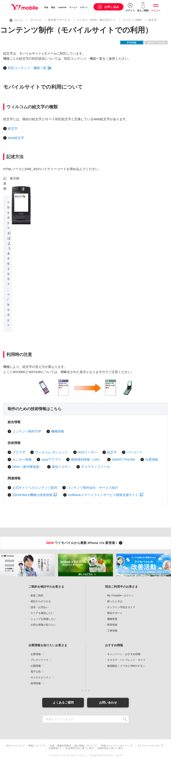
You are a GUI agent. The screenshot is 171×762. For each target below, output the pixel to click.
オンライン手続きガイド (121, 607)
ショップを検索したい (43, 618)
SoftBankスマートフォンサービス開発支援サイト (105, 495)
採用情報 (36, 683)
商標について (35, 746)
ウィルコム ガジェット (51, 452)
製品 (53, 7)
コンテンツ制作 (132, 20)
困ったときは (115, 601)
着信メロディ (61, 466)
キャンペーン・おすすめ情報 (123, 654)
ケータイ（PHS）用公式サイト (96, 20)
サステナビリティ (41, 677)
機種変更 (112, 618)
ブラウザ (18, 452)
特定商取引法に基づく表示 (80, 748)
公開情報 (36, 665)
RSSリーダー (87, 452)
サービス (73, 7)
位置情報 (151, 459)
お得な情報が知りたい (43, 624)
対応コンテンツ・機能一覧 (29, 68)
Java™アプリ (51, 459)
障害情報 (112, 624)
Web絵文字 (16, 138)
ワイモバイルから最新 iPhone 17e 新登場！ (85, 543)
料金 (46, 7)
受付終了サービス (59, 20)
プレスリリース (39, 659)
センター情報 (22, 459)
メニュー (155, 10)
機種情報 (57, 431)
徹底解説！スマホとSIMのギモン (126, 665)
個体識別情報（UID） (86, 459)
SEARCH (125, 719)
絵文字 (153, 20)
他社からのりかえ (41, 601)
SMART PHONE (123, 459)
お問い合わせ (108, 702)
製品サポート (115, 613)
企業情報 (36, 654)
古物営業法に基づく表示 (110, 748)
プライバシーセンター (148, 746)
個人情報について (83, 746)
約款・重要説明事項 (60, 746)
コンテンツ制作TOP (26, 431)
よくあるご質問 (63, 702)
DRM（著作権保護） (27, 466)
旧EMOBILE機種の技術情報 (34, 495)
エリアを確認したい (42, 613)
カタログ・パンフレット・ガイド (126, 659)
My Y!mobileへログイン (120, 595)
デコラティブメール (95, 466)
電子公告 (36, 671)
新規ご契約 (37, 595)
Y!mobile (24, 7)
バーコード (135, 452)
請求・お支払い (39, 607)
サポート (84, 7)
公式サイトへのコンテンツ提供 (34, 487)
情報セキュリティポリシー (115, 746)
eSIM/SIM (62, 7)
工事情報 (112, 630)
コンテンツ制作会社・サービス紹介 (92, 487)
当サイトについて (15, 746)
